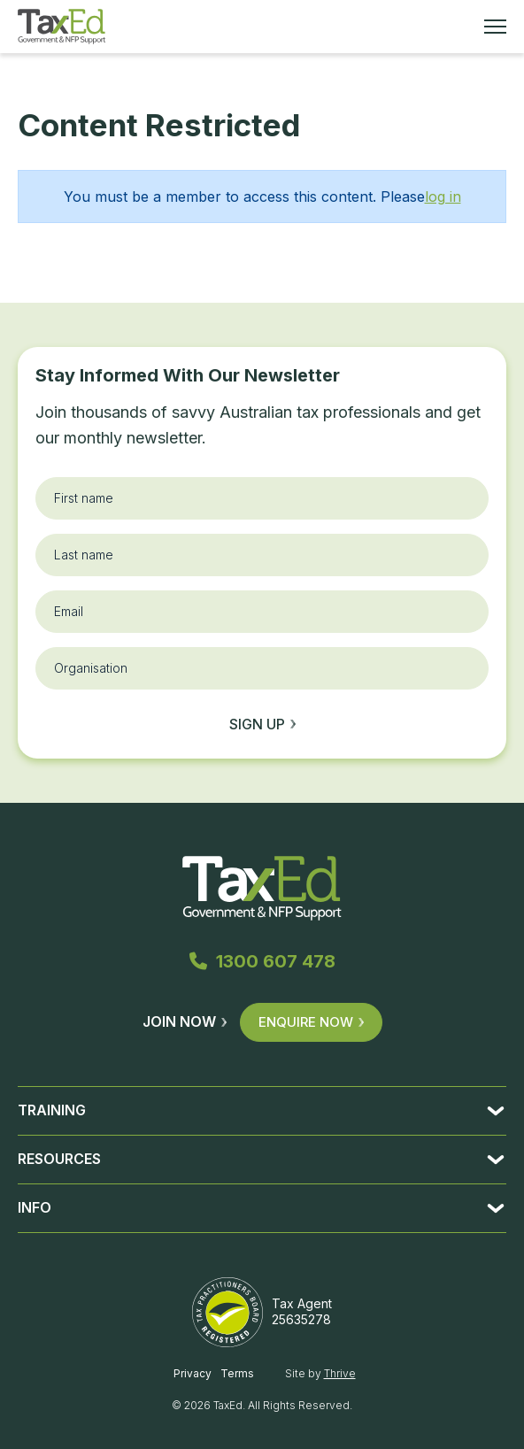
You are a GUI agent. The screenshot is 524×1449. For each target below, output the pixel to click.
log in (443, 196)
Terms (237, 1373)
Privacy (192, 1373)
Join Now (185, 1021)
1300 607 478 (262, 961)
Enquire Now (311, 1022)
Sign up (262, 724)
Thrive (340, 1373)
